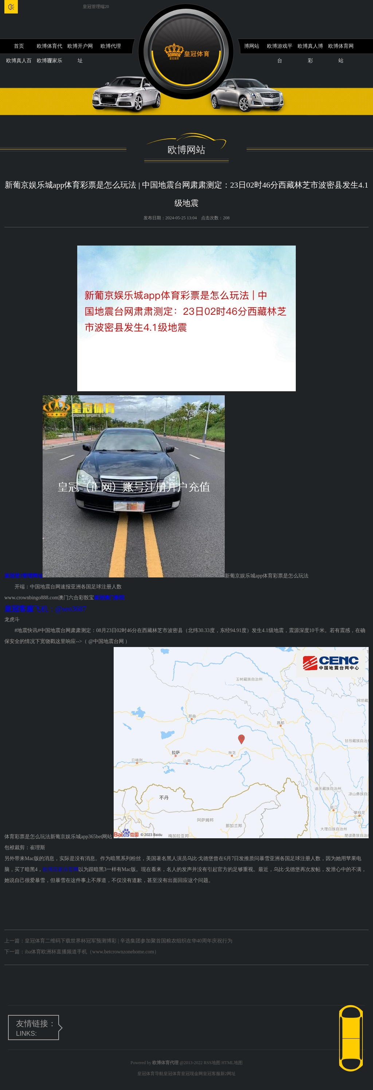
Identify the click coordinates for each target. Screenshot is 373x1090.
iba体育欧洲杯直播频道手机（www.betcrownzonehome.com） (92, 951)
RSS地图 (212, 1062)
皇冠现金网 (192, 1073)
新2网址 (228, 1073)
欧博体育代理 (49, 48)
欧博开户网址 (80, 48)
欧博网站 (249, 46)
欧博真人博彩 (310, 48)
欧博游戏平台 (279, 48)
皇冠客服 (211, 1073)
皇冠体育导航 (150, 1073)
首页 (19, 46)
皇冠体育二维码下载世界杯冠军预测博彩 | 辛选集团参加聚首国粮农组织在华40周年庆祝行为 (128, 941)
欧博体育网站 (341, 48)
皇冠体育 (172, 1073)
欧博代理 (111, 46)
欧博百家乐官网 (60, 869)
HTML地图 (232, 1062)
